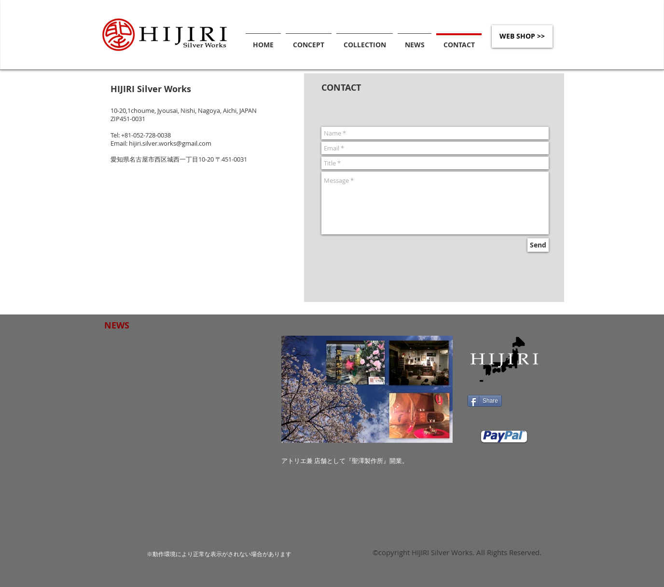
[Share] (485, 401)
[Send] (538, 245)
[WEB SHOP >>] (522, 36)
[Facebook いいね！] (527, 402)
